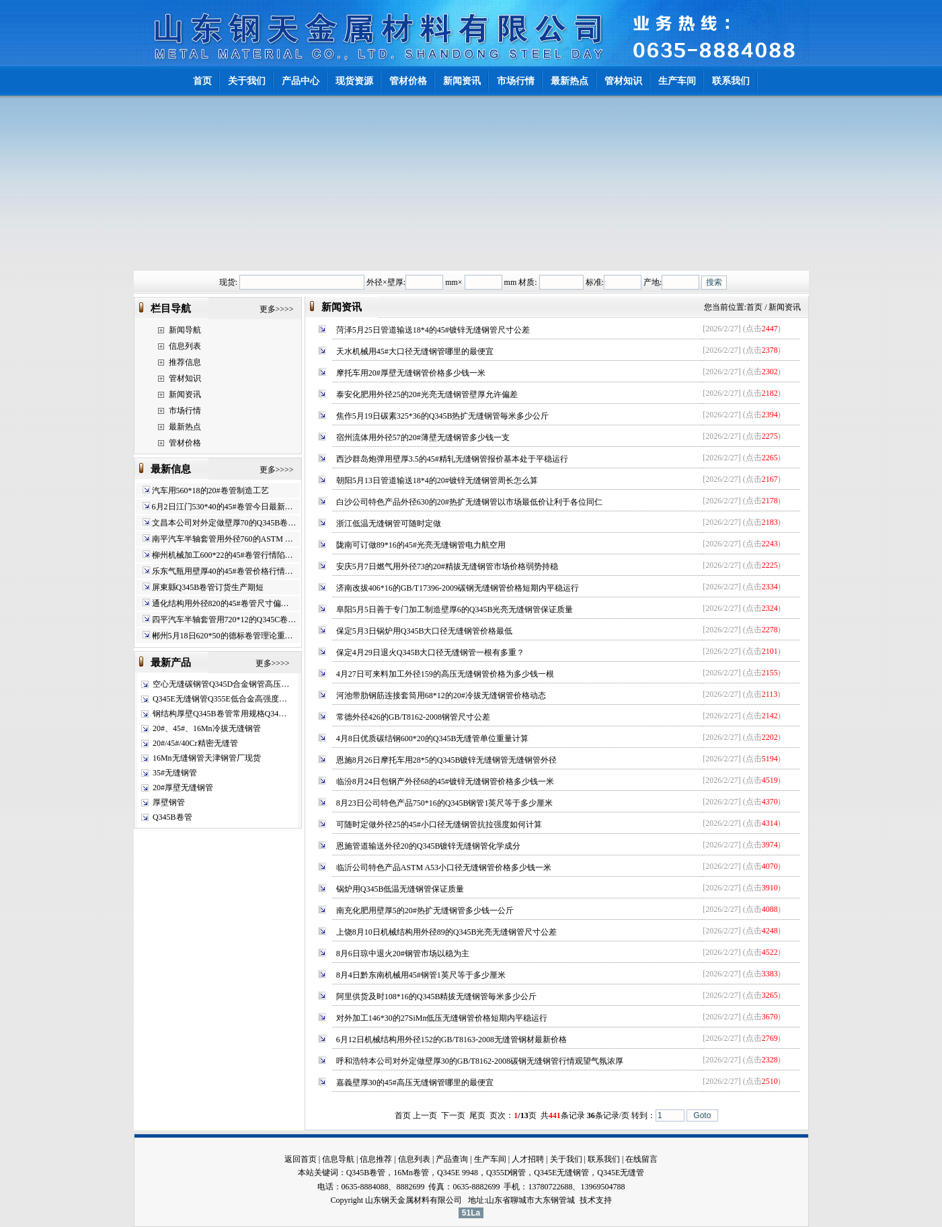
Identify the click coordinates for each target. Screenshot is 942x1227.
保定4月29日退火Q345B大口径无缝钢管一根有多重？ (430, 652)
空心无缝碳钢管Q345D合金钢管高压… (221, 684)
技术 (588, 1200)
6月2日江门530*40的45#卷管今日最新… (222, 506)
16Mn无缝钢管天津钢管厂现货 (207, 758)
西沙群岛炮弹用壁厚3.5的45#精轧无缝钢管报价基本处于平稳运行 (452, 459)
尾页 (477, 1115)
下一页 (453, 1115)
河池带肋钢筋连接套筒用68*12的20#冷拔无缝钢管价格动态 (441, 695)
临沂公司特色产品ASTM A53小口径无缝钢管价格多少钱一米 (443, 867)
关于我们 (566, 1159)
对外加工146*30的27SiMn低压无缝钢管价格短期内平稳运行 (442, 1018)
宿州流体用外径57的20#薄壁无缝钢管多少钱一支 (423, 437)
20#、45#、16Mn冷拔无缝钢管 (207, 728)
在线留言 (641, 1159)
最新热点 (185, 426)
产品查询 (452, 1159)
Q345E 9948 (457, 1172)
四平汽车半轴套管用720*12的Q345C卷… (224, 619)
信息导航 (338, 1159)
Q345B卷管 (172, 817)
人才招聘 (528, 1159)
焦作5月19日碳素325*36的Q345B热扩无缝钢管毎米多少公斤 (442, 416)
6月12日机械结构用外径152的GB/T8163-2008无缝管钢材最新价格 (451, 1039)
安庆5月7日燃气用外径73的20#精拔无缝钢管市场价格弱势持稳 (447, 566)
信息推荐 (376, 1159)
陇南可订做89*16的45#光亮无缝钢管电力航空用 (421, 545)
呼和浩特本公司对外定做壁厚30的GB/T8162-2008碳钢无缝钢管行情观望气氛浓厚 (479, 1061)
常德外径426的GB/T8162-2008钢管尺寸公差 (413, 717)
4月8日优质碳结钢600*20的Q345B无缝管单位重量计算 (432, 738)
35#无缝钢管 (175, 772)
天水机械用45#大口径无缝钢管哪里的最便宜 (415, 351)
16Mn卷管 (411, 1172)
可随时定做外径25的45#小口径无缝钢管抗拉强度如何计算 (439, 824)
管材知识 (185, 378)
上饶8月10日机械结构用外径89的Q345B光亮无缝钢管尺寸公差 (446, 932)
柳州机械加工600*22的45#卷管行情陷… (222, 555)
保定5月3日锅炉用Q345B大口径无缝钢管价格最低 (424, 631)
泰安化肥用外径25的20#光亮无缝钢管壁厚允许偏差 (427, 394)
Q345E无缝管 (620, 1172)
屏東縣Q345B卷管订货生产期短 (208, 587)
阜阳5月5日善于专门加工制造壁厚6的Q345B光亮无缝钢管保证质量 (455, 609)
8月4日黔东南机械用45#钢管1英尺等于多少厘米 (421, 975)
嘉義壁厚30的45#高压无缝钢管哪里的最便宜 (415, 1082)
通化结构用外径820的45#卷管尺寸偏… (220, 603)
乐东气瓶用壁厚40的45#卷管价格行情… (222, 571)
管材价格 (185, 443)
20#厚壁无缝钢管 (183, 787)
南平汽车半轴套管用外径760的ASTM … (222, 539)
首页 (754, 307)
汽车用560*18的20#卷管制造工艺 (210, 490)
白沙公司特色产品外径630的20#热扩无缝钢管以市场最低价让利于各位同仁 (469, 502)
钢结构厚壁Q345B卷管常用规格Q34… (219, 713)
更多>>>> (277, 309)
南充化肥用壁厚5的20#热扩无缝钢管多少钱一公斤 (425, 910)
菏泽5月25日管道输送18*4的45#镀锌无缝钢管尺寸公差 (433, 330)
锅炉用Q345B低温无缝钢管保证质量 (400, 889)
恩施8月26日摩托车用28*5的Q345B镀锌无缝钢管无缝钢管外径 (446, 760)
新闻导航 (185, 330)
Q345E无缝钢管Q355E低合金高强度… (220, 699)
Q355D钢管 (506, 1172)
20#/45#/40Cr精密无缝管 (195, 743)
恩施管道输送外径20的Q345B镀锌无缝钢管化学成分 (428, 846)
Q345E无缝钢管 (561, 1172)
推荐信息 (185, 362)
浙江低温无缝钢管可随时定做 (388, 523)
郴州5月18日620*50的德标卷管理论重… (222, 635)
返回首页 (300, 1159)
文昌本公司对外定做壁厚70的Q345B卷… (224, 522)
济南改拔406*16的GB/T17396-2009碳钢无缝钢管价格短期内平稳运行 (457, 588)
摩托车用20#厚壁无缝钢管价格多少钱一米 (410, 373)
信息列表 (185, 346)
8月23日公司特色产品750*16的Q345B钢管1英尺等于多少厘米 (444, 803)
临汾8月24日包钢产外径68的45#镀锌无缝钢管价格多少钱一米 (445, 781)
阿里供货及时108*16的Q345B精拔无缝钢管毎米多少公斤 (436, 996)
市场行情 (185, 410)
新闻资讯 (185, 394)
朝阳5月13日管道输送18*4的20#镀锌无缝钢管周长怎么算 (437, 480)
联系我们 (604, 1159)
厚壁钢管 (169, 802)
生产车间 (490, 1159)
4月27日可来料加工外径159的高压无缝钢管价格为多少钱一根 (445, 674)
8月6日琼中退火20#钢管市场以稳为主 (402, 953)
